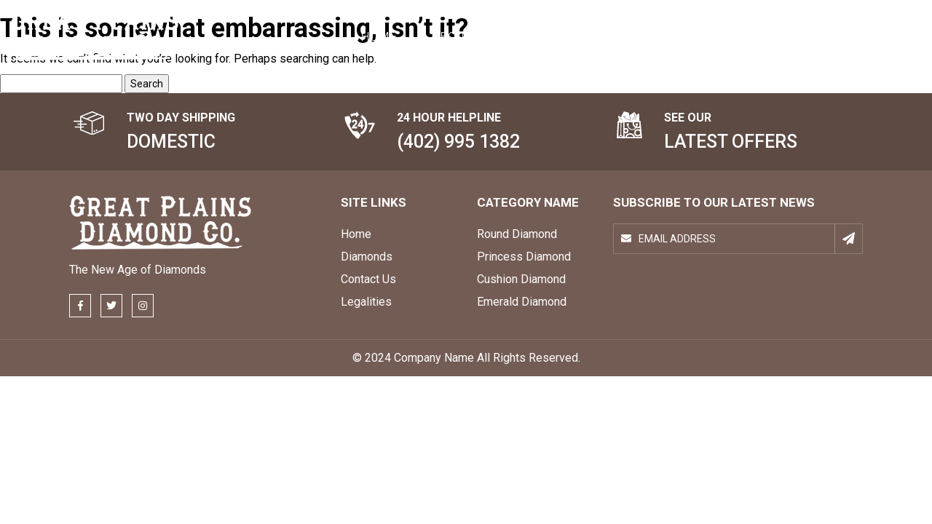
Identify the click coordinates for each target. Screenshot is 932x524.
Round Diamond (517, 234)
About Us (461, 36)
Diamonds (366, 256)
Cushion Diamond (521, 279)
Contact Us (743, 36)
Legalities (366, 302)
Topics (649, 36)
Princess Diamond (524, 256)
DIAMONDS (559, 36)
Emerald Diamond (521, 302)
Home (378, 36)
